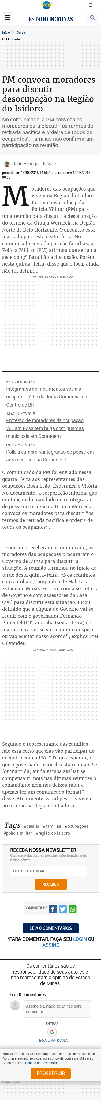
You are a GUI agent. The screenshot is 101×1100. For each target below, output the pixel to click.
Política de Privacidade (41, 1063)
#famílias (52, 826)
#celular (31, 826)
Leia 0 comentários (50, 928)
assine (50, 945)
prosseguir (50, 1073)
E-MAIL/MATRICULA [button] (53, 1040)
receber (51, 884)
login (80, 939)
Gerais (21, 32)
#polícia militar (17, 833)
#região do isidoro (53, 833)
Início (6, 32)
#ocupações (76, 826)
